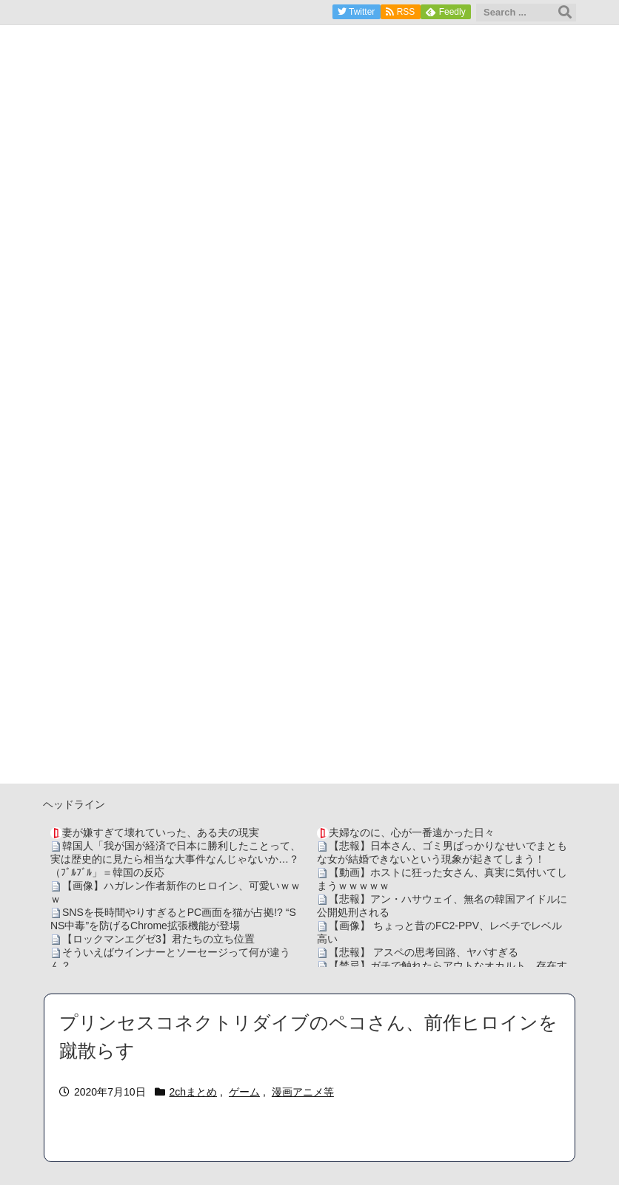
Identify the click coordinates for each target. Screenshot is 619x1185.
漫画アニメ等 (303, 1092)
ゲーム (244, 1092)
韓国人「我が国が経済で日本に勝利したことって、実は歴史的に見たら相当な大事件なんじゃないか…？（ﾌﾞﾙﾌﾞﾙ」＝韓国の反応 (175, 859)
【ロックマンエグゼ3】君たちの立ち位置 (158, 939)
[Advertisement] (309, 680)
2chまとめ (194, 1092)
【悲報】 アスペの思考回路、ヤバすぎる (423, 952)
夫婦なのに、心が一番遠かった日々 (412, 832)
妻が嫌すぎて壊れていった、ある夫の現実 (160, 832)
